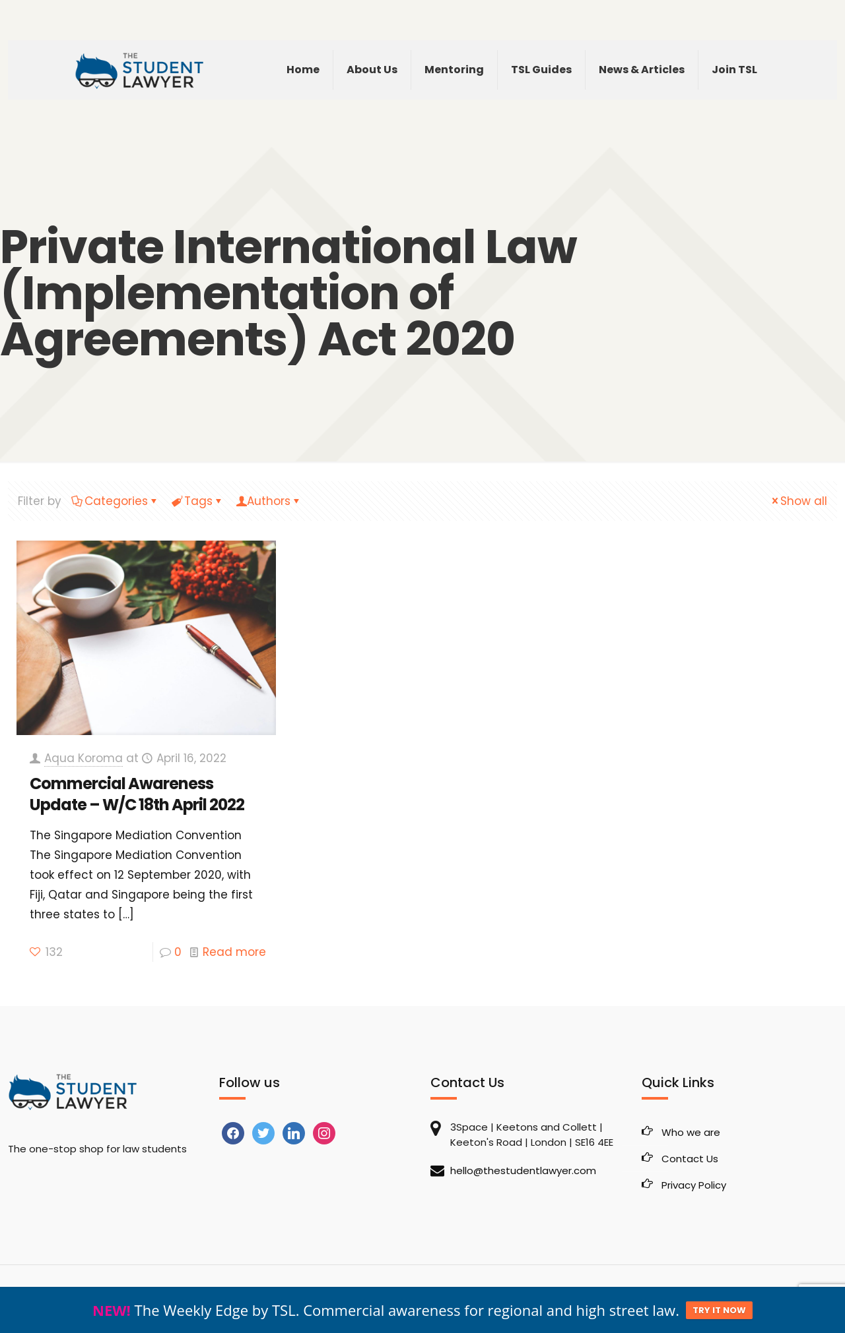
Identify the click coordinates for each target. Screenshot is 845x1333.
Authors (269, 501)
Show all (798, 501)
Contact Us (689, 1159)
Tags (197, 501)
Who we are (690, 1132)
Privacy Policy (693, 1185)
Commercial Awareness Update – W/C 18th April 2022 (137, 794)
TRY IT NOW (719, 1310)
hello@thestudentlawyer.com (523, 1170)
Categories (115, 501)
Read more (234, 952)
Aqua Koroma (83, 758)
